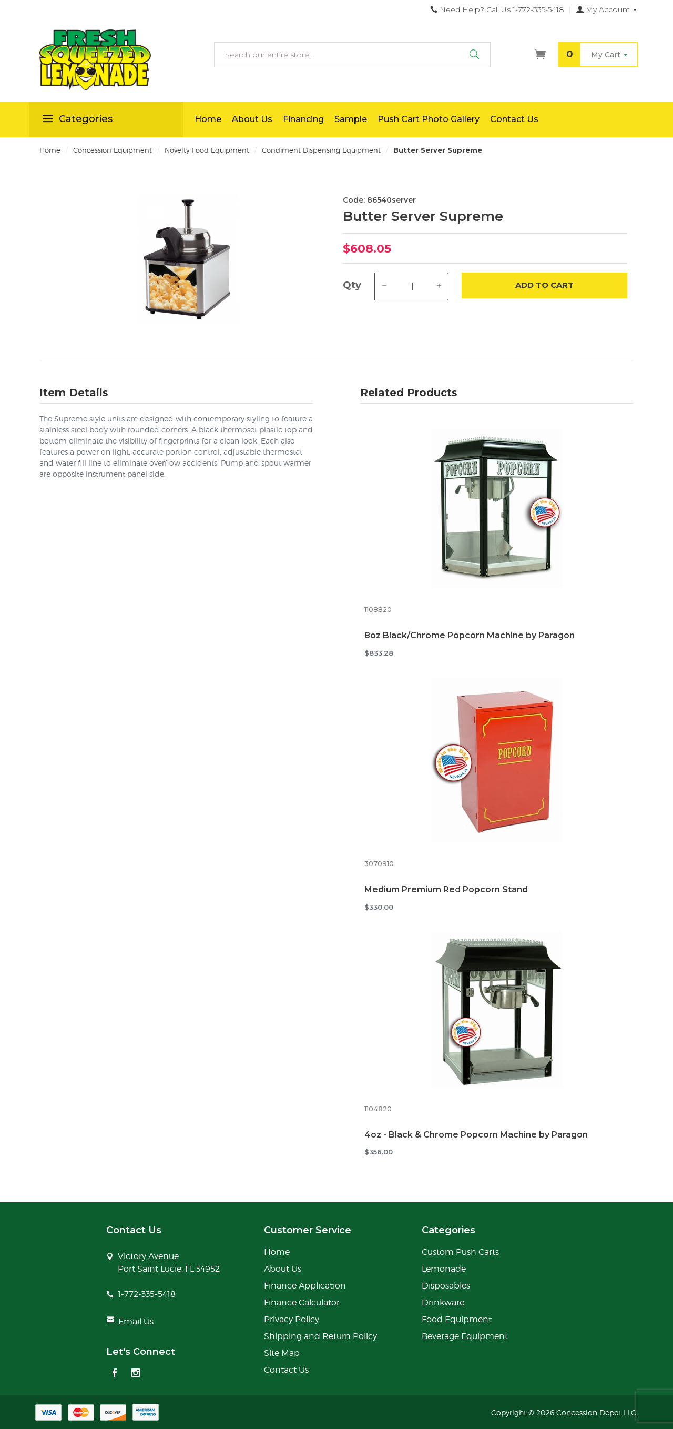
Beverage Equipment (465, 1336)
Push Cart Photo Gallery (429, 119)
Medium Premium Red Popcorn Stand (446, 889)
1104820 (378, 1109)
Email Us (136, 1321)
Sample (350, 119)
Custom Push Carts (460, 1252)
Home (208, 119)
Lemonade (444, 1269)
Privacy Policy (291, 1319)
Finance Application (305, 1286)
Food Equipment (457, 1319)
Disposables (446, 1286)
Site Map (282, 1353)
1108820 (378, 609)
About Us (252, 119)
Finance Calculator (302, 1302)
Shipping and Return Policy (320, 1336)
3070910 (379, 864)
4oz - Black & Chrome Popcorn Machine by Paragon (476, 1135)
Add (544, 285)
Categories (76, 120)
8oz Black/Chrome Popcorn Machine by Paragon (469, 635)
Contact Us (514, 119)
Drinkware (443, 1302)
